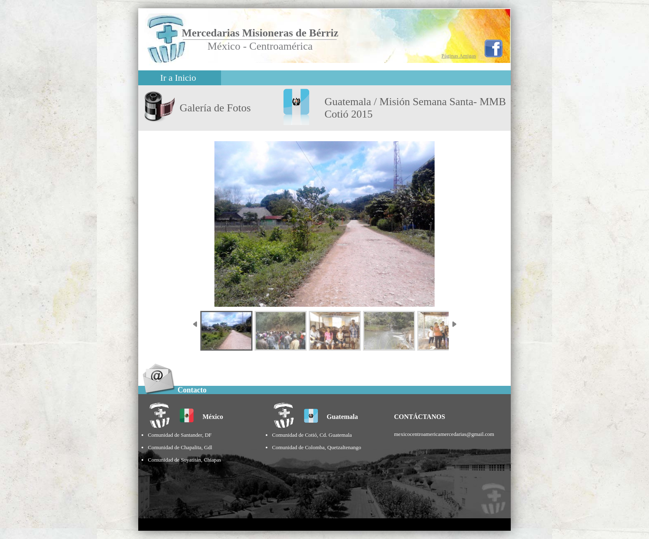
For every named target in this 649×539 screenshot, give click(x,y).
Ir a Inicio (178, 78)
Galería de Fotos (215, 108)
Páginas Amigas (459, 56)
